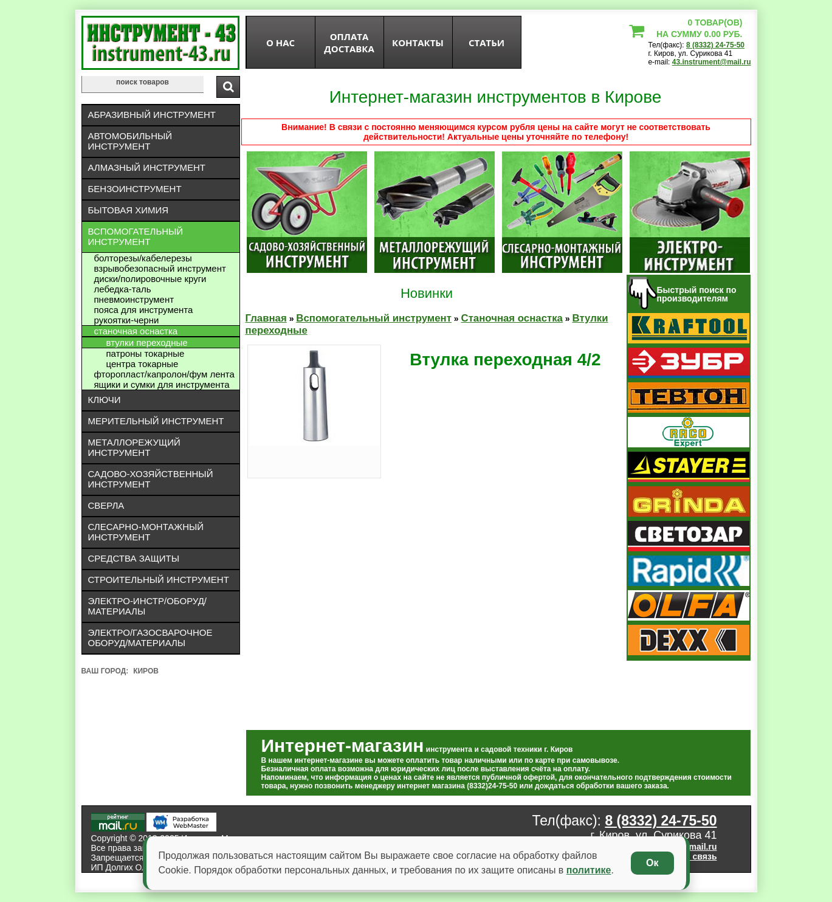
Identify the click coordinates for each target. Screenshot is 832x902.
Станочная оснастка (136, 331)
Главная (266, 318)
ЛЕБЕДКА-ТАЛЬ (122, 289)
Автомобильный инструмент (130, 141)
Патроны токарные (145, 353)
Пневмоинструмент (134, 299)
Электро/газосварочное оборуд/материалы (150, 637)
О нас (280, 42)
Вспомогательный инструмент (136, 236)
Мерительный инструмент (156, 421)
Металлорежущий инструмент (134, 447)
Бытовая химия (128, 210)
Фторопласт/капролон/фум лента (164, 374)
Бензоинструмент (135, 189)
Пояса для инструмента (143, 310)
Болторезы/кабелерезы (143, 258)
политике (588, 870)
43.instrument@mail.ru (711, 62)
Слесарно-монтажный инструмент (146, 532)
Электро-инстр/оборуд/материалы (147, 606)
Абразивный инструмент (152, 114)
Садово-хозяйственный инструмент (150, 479)
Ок (652, 863)
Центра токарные (142, 364)
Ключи (104, 399)
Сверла (106, 505)
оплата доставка (349, 42)
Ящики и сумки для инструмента (162, 384)
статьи (486, 42)
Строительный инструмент (158, 579)
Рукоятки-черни (126, 320)
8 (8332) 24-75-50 (715, 45)
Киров (146, 671)
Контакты (418, 42)
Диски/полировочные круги (150, 279)
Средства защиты (134, 558)
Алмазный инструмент (146, 167)
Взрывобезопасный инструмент (160, 268)
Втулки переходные (147, 342)
